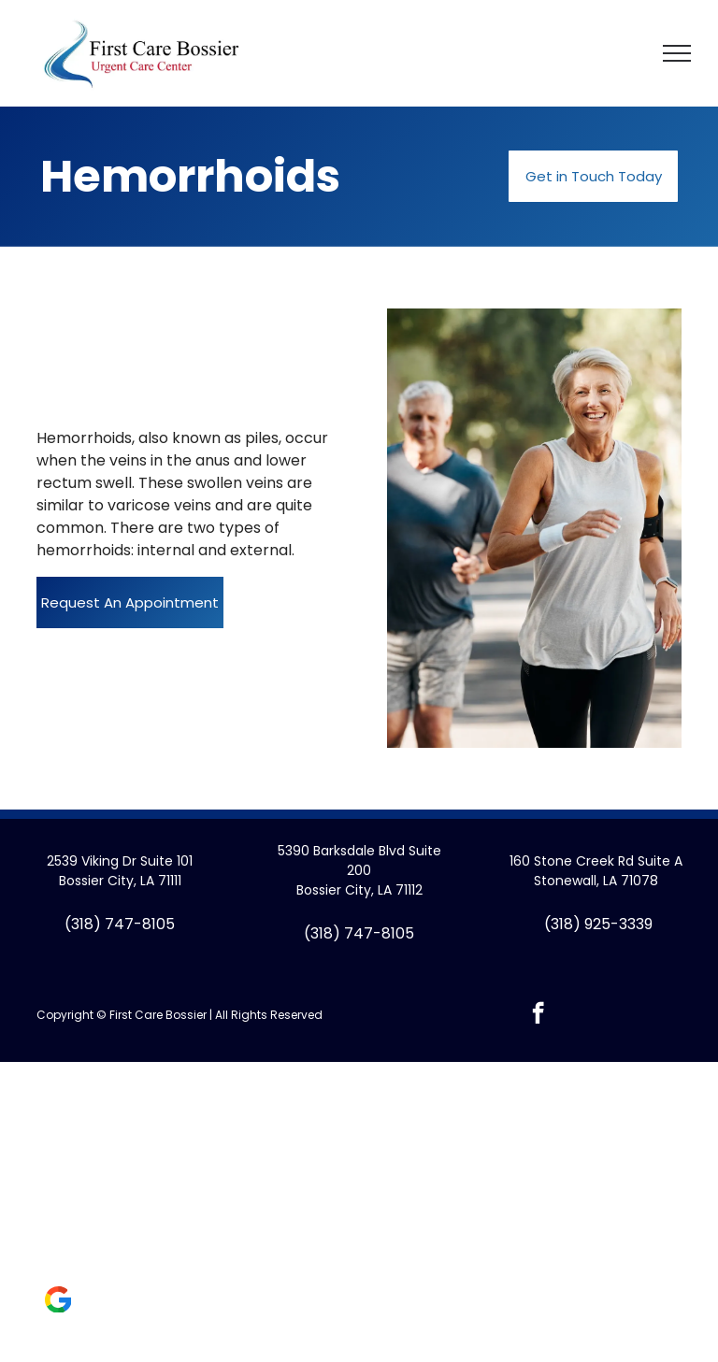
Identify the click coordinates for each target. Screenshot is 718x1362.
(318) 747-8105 (120, 924)
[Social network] (58, 1302)
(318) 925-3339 (598, 924)
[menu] (677, 53)
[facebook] (538, 1015)
